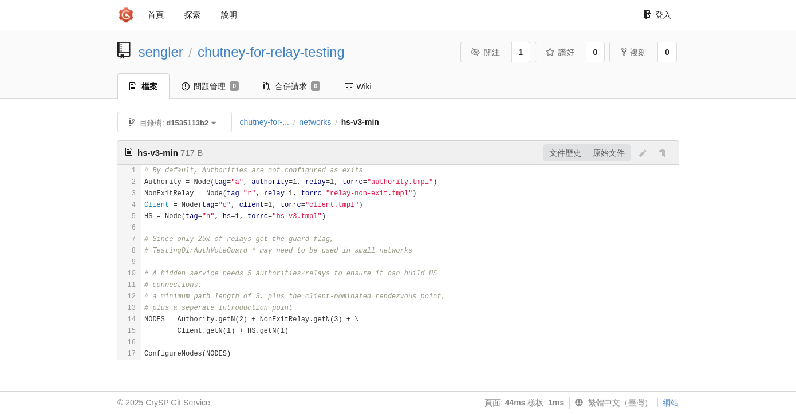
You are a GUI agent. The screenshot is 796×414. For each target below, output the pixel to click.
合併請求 (291, 86)
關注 (485, 52)
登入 (657, 14)
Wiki (357, 86)
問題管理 (210, 86)
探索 (192, 14)
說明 (229, 14)
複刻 (633, 52)
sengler (161, 52)
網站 (671, 402)
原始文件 (609, 152)
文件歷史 (565, 152)
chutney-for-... (264, 122)
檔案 (143, 86)
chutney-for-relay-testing (271, 52)
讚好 (559, 52)
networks (315, 122)
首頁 (156, 14)
